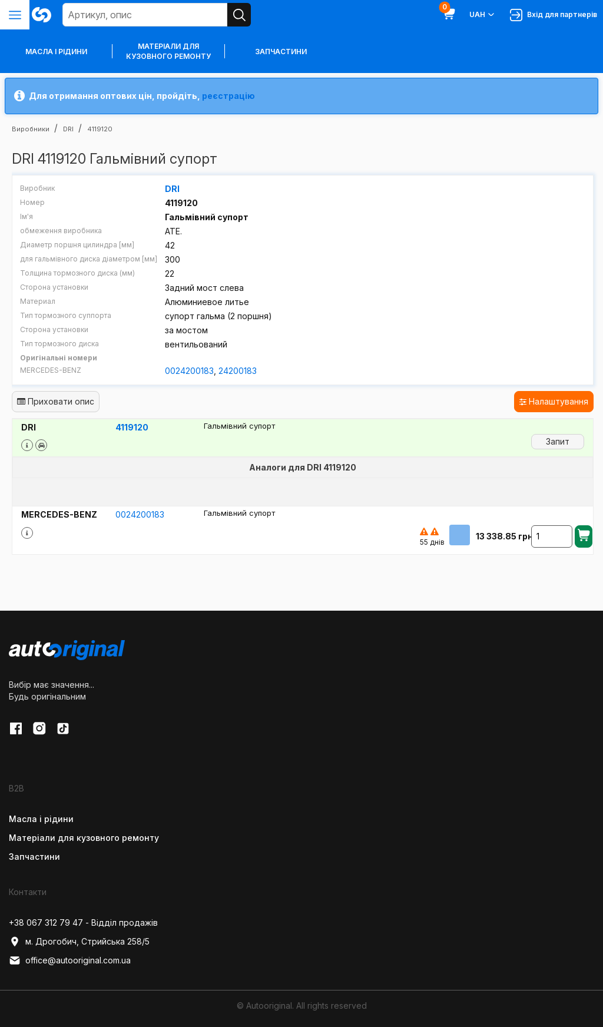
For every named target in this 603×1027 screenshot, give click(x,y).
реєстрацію (228, 96)
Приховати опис (55, 401)
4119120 (131, 427)
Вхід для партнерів (553, 15)
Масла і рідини (41, 819)
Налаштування (553, 401)
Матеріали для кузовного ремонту (168, 51)
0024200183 (189, 371)
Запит (557, 441)
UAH (482, 14)
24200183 (237, 371)
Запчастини (281, 51)
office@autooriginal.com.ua (70, 960)
